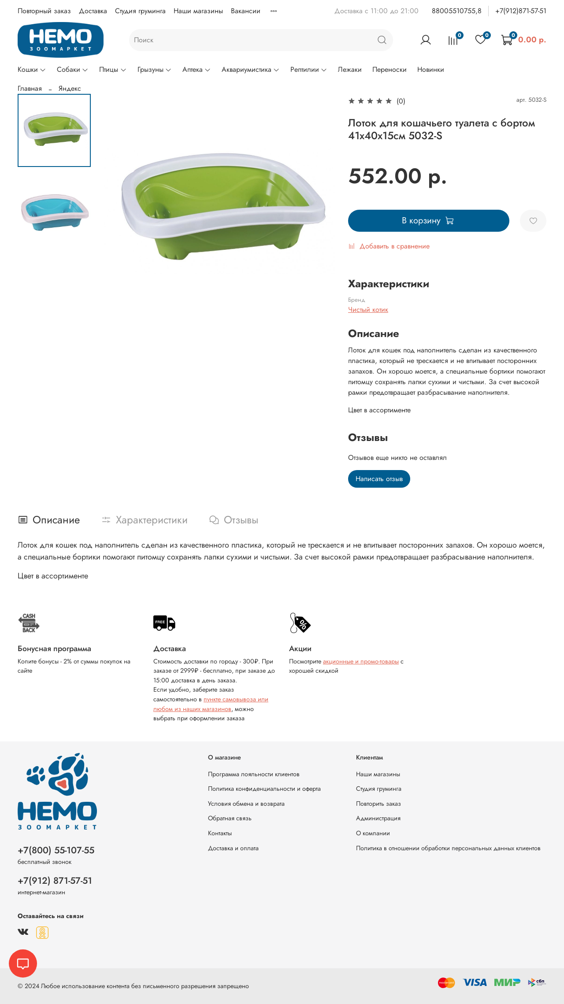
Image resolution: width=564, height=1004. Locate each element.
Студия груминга (140, 11)
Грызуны (154, 69)
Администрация (378, 818)
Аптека (196, 69)
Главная (30, 88)
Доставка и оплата (233, 848)
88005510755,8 (457, 11)
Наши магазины (198, 11)
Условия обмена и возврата (246, 803)
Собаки (73, 69)
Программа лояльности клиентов (254, 774)
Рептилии (308, 69)
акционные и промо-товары (361, 661)
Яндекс (70, 88)
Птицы (112, 69)
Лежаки (350, 69)
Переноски (389, 69)
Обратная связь (230, 818)
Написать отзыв (379, 479)
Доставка (93, 11)
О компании (373, 833)
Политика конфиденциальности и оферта (264, 788)
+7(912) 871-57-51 (55, 880)
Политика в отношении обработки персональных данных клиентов (448, 848)
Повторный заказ (44, 11)
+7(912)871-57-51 (520, 11)
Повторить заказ (378, 803)
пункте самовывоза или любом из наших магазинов (210, 704)
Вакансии (245, 11)
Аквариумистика (251, 69)
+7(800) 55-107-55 (56, 850)
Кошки (32, 69)
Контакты (220, 833)
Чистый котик (368, 309)
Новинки (430, 69)
